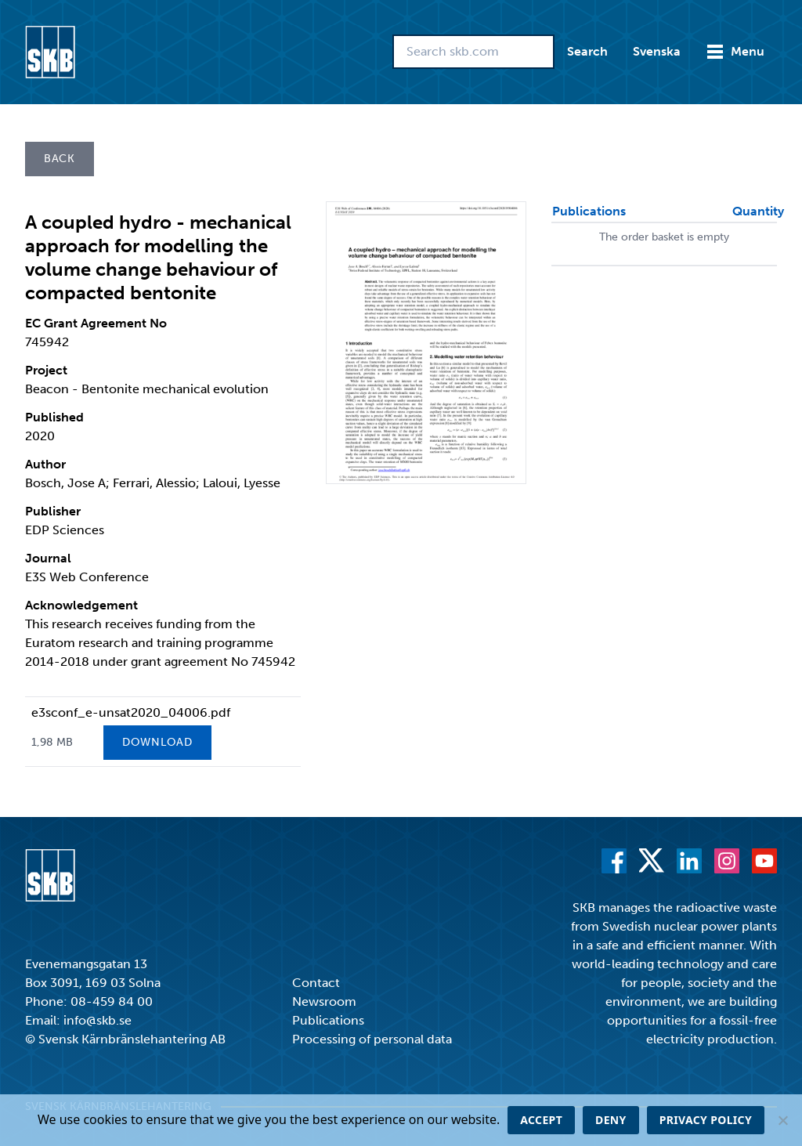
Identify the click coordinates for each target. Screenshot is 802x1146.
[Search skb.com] (473, 51)
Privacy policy (705, 1119)
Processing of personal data (372, 1039)
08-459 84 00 (111, 1001)
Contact (316, 982)
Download (157, 742)
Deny (611, 1119)
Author (45, 464)
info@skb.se (97, 1020)
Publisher (53, 511)
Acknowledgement (81, 605)
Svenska (657, 51)
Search (587, 51)
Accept (541, 1119)
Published (54, 417)
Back (59, 158)
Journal (48, 558)
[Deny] (782, 1120)
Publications (328, 1020)
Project (46, 370)
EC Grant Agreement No (96, 323)
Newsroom (324, 1001)
